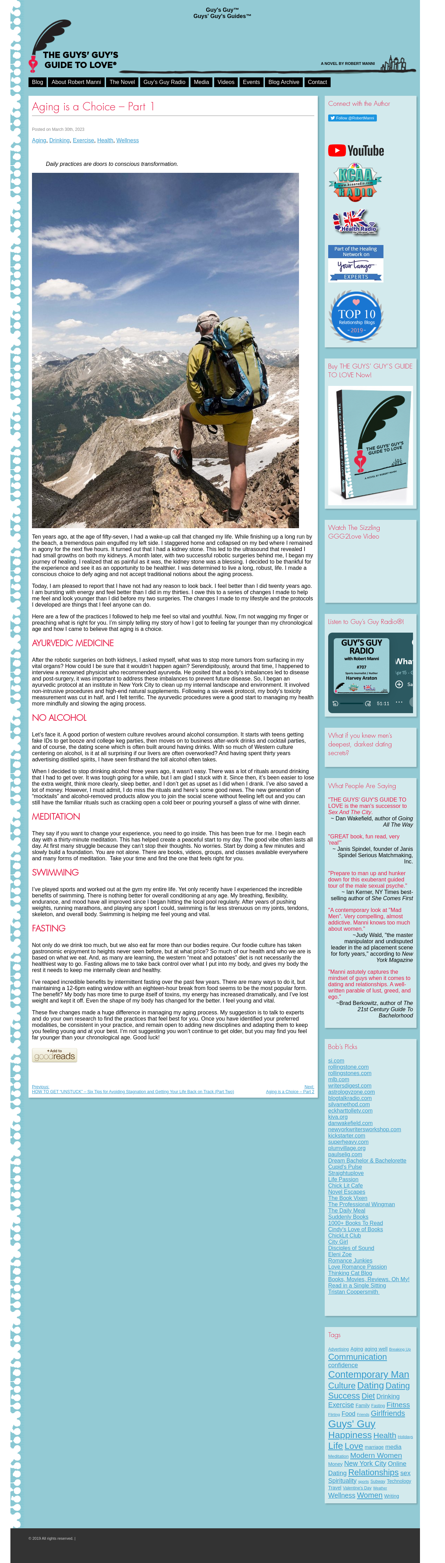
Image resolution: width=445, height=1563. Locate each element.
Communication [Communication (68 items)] (357, 1356)
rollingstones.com (350, 1073)
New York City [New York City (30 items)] (365, 1463)
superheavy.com (348, 1142)
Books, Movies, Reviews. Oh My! (369, 1279)
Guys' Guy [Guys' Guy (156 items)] (351, 1423)
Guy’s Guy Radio (165, 82)
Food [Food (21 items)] (349, 1413)
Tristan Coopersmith (354, 1292)
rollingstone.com (348, 1067)
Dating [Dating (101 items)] (370, 1385)
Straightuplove (346, 1173)
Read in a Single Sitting (357, 1286)
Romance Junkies (350, 1261)
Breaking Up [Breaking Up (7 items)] (400, 1349)
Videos (226, 82)
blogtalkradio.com (350, 1098)
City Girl (338, 1242)
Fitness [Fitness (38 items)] (398, 1405)
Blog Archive (283, 82)
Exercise (83, 140)
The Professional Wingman (361, 1204)
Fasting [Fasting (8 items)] (378, 1405)
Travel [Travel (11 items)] (334, 1487)
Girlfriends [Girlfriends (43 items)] (388, 1413)
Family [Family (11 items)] (363, 1405)
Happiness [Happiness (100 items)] (350, 1435)
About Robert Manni (76, 82)
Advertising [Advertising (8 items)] (338, 1349)
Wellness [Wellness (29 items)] (341, 1495)
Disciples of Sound (351, 1248)
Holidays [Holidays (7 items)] (405, 1437)
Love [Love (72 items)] (354, 1446)
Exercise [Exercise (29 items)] (341, 1405)
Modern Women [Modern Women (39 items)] (376, 1455)
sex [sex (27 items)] (405, 1473)
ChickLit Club (344, 1236)
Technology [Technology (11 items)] (399, 1481)
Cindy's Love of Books (355, 1229)
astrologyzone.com (351, 1092)
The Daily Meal (346, 1211)
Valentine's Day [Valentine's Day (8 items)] (357, 1488)
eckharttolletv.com (350, 1111)
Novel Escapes (346, 1192)
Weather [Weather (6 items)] (380, 1488)
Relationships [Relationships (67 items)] (373, 1472)
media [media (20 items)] (393, 1446)
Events (251, 82)
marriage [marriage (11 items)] (374, 1447)
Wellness (127, 140)
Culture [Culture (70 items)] (342, 1385)
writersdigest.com (349, 1086)
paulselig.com (345, 1154)
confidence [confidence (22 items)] (343, 1365)
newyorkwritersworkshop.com (364, 1129)
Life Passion (343, 1179)
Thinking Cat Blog (350, 1273)
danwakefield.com (350, 1123)
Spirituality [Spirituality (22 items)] (342, 1480)
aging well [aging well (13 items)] (376, 1349)
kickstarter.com (346, 1136)
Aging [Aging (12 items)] (356, 1349)
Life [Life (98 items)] (335, 1446)
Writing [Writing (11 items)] (391, 1496)
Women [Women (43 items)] (370, 1495)
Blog (37, 82)
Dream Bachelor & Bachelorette (367, 1161)
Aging (39, 140)
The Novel (122, 82)
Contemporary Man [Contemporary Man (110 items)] (368, 1374)
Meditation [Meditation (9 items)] (338, 1456)
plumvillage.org (347, 1148)
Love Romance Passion (357, 1267)
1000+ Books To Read (355, 1223)
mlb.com (338, 1079)
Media (201, 82)
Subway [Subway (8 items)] (377, 1481)
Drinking (59, 140)
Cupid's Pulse (345, 1167)
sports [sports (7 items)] (363, 1481)
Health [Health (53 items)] (384, 1435)
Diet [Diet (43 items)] (368, 1396)
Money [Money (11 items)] (335, 1464)
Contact (317, 82)
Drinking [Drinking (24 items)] (388, 1396)
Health (105, 140)
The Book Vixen (347, 1198)
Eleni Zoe (340, 1254)
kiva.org (338, 1117)
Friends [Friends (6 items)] (363, 1414)
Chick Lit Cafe (345, 1186)
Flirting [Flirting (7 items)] (334, 1414)
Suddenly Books (348, 1217)
